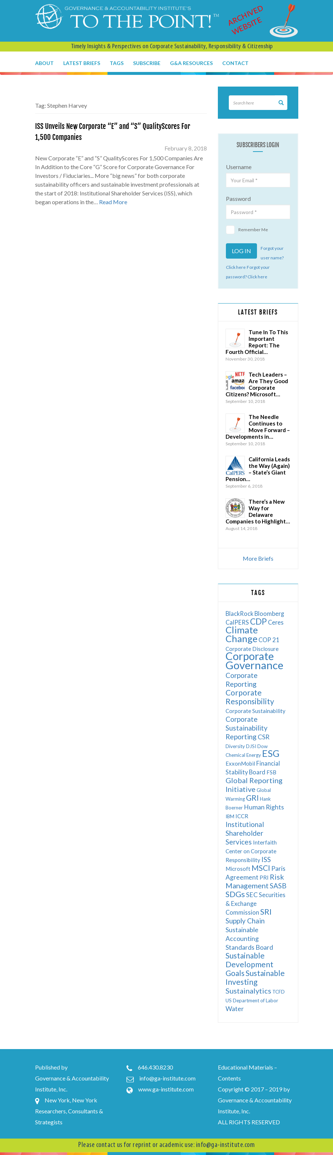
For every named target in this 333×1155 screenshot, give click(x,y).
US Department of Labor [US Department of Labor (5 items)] (252, 1000)
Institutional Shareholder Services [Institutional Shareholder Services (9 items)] (245, 833)
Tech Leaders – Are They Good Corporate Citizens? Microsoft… (257, 384)
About (44, 63)
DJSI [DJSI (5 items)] (251, 746)
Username (238, 166)
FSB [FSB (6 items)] (271, 772)
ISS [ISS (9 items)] (266, 859)
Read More (113, 201)
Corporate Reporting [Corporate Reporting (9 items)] (242, 679)
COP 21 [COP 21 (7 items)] (269, 639)
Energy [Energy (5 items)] (253, 755)
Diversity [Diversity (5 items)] (235, 746)
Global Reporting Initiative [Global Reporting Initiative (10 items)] (254, 784)
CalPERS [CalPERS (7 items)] (237, 622)
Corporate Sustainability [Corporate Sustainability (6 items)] (255, 711)
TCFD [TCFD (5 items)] (278, 992)
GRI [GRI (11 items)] (252, 797)
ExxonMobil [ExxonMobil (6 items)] (240, 763)
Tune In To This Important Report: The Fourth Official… (257, 342)
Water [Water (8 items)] (235, 1009)
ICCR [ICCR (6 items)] (241, 816)
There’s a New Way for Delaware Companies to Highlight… (258, 511)
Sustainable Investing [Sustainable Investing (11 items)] (255, 977)
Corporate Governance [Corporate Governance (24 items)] (254, 660)
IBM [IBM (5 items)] (230, 816)
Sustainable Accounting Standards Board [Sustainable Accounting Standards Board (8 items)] (249, 938)
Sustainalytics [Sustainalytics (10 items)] (248, 990)
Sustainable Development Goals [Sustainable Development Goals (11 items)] (249, 964)
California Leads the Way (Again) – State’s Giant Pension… (258, 469)
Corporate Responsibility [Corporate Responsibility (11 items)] (250, 697)
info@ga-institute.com (167, 1078)
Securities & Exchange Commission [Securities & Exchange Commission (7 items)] (255, 903)
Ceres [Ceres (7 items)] (276, 622)
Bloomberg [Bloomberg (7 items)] (269, 613)
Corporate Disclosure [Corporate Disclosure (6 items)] (252, 648)
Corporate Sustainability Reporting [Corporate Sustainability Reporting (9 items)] (247, 728)
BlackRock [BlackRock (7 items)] (239, 613)
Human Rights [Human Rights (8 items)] (264, 807)
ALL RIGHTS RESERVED (249, 1121)
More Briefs (258, 558)
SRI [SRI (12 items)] (266, 911)
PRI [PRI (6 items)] (264, 877)
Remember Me (247, 229)
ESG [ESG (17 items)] (271, 753)
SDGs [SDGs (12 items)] (235, 894)
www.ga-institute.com (166, 1089)
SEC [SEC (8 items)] (252, 895)
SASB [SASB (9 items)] (278, 885)
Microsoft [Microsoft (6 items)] (238, 868)
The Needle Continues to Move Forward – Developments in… (258, 426)
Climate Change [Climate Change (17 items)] (242, 634)
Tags (117, 63)
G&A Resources (191, 63)
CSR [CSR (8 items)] (263, 737)
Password (238, 198)
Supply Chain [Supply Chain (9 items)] (245, 920)
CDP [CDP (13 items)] (258, 621)
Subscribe (146, 63)
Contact (235, 63)
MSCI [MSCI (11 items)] (260, 867)
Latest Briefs (81, 63)
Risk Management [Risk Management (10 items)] (255, 881)
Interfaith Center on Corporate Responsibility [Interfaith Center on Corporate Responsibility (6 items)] (251, 851)
